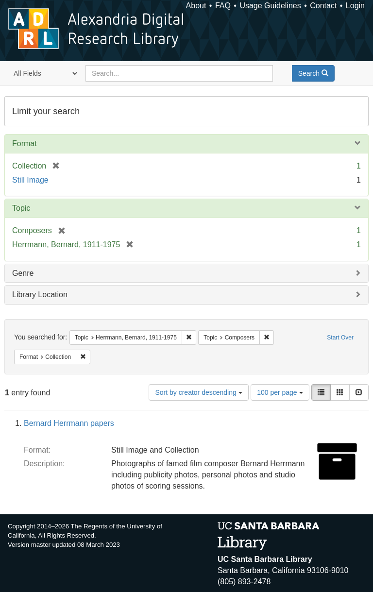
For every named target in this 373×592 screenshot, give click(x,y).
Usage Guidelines (270, 5)
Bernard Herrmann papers (69, 423)
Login (355, 5)
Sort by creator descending (198, 392)
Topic (21, 208)
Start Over (340, 337)
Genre (23, 273)
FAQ (223, 5)
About (196, 5)
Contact (323, 5)
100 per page (280, 392)
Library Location (40, 294)
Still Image (30, 180)
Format (24, 143)
